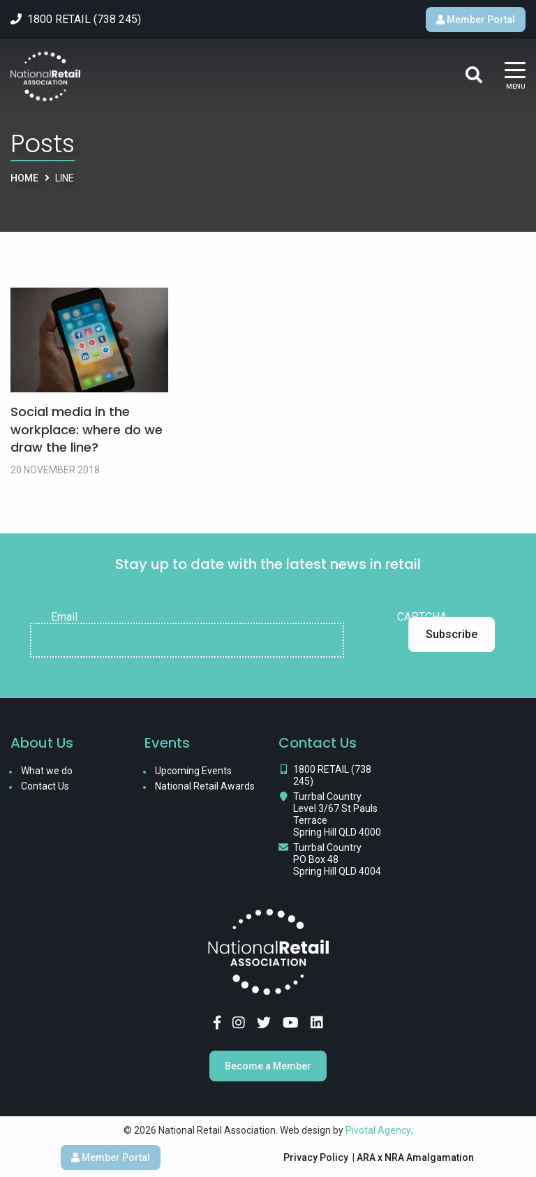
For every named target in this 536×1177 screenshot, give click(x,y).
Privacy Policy (315, 1157)
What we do (47, 770)
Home (24, 178)
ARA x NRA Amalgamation (415, 1157)
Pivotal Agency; (379, 1130)
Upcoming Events (193, 770)
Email (64, 617)
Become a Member (268, 1066)
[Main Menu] (515, 76)
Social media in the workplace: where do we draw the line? (86, 429)
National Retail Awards (205, 786)
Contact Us (45, 786)
